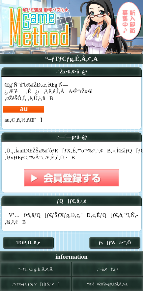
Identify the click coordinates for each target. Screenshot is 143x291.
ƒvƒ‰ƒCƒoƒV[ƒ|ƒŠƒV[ (35, 284)
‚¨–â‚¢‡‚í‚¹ (107, 269)
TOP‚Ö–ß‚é (28, 242)
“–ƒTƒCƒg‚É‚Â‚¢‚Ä (35, 269)
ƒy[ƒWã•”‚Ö (115, 242)
